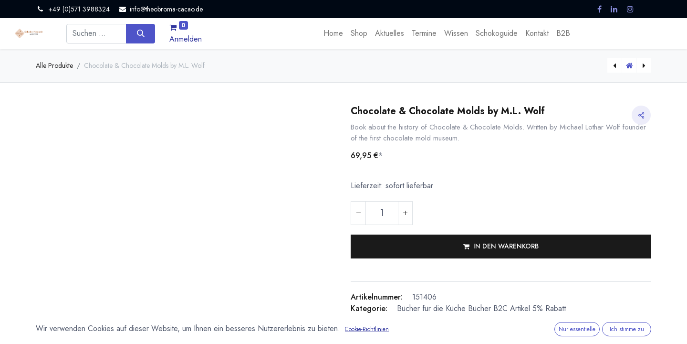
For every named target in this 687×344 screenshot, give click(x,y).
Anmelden (185, 38)
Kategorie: (369, 308)
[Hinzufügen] (405, 213)
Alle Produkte (54, 65)
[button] (501, 246)
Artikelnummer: (377, 296)
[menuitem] (333, 33)
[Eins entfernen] (358, 213)
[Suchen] (140, 33)
